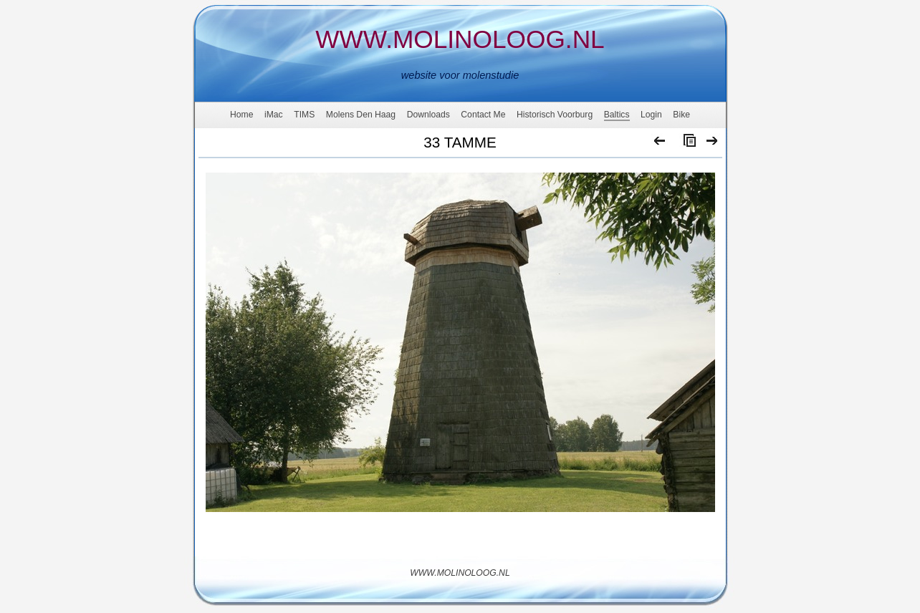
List (686, 144)
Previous (660, 144)
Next (713, 144)
